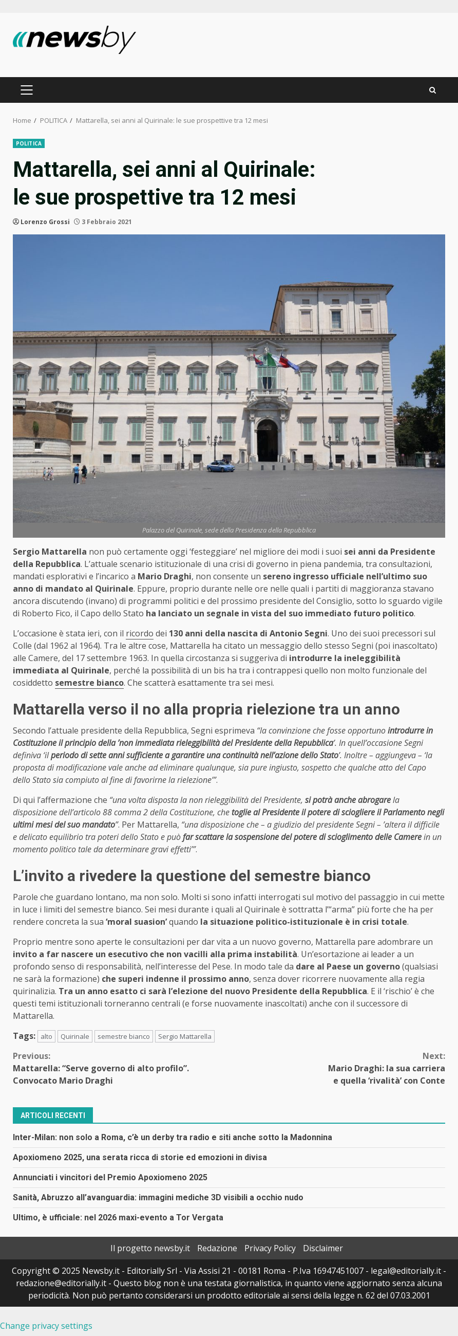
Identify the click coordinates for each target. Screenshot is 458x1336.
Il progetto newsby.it (150, 1248)
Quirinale (75, 1036)
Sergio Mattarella (185, 1036)
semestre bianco (124, 1036)
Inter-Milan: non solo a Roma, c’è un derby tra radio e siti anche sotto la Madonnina (172, 1137)
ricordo (140, 633)
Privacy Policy (270, 1248)
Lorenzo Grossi (45, 221)
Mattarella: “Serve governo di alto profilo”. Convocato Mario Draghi (121, 1068)
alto (46, 1036)
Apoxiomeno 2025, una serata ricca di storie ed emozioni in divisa (140, 1157)
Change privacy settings (46, 1325)
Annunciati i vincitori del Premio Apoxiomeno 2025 (110, 1177)
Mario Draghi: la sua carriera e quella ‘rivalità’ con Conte (337, 1068)
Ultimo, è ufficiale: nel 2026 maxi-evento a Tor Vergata (118, 1217)
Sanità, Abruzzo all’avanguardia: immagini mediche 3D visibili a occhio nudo (158, 1197)
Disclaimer (323, 1248)
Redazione (217, 1248)
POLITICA (29, 143)
